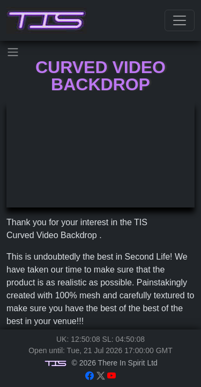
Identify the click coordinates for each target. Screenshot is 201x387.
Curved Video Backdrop (100, 76)
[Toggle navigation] (180, 20)
